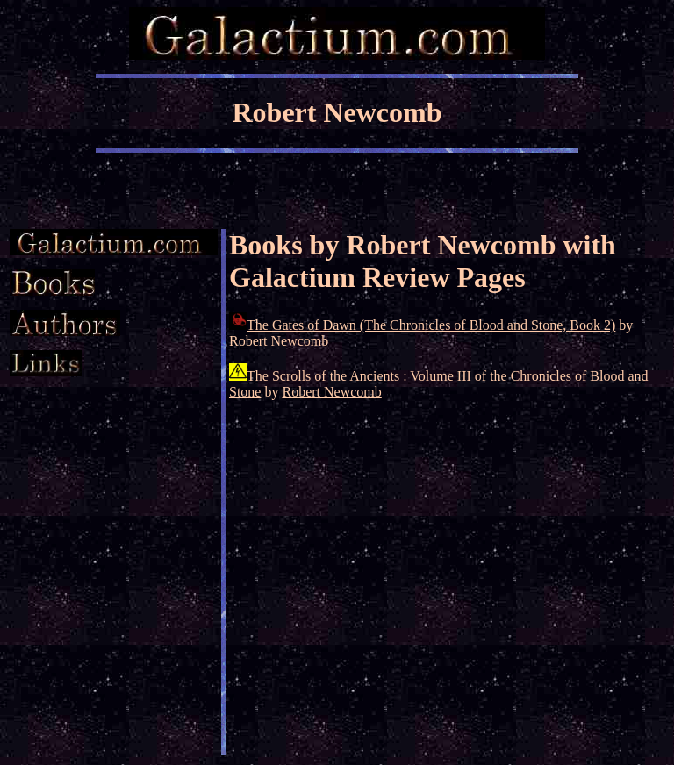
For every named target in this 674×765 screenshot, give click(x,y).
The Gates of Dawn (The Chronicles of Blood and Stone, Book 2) (431, 325)
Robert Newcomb (278, 340)
